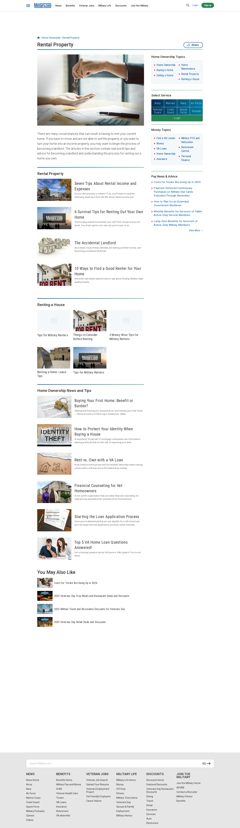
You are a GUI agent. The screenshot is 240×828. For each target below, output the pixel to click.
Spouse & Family (125, 806)
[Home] (38, 37)
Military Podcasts (35, 811)
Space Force (32, 806)
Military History (124, 815)
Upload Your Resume (97, 784)
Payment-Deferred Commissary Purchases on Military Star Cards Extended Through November (173, 192)
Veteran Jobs (86, 5)
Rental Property (71, 37)
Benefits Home (64, 780)
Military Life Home (126, 780)
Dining (149, 796)
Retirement (62, 811)
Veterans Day (123, 802)
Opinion (30, 815)
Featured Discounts (156, 784)
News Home (32, 780)
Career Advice (93, 800)
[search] (188, 5)
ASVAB (180, 787)
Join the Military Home (188, 783)
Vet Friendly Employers (98, 796)
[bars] (28, 6)
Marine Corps (33, 797)
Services (151, 814)
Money (160, 143)
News (58, 5)
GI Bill (59, 789)
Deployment (122, 811)
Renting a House (190, 79)
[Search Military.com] (120, 763)
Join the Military (139, 5)
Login (195, 5)
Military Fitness (184, 796)
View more (194, 230)
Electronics (152, 823)
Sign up (207, 5)
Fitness (120, 793)
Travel (149, 800)
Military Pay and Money (68, 784)
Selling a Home (164, 75)
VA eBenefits (63, 815)
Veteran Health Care (67, 793)
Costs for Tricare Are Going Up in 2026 (177, 182)
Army (29, 784)
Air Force (31, 793)
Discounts (121, 5)
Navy (28, 789)
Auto (149, 818)
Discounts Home (155, 780)
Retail (149, 805)
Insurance (161, 159)
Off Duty (121, 789)
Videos (29, 820)
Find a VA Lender (165, 138)
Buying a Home (164, 70)
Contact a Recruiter (186, 792)
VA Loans (161, 148)
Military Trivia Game (127, 797)
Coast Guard (32, 802)
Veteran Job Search (97, 780)
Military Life (104, 5)
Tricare (60, 797)
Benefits (70, 5)
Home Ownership (51, 37)
